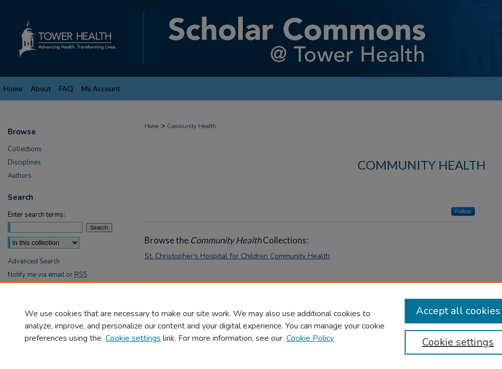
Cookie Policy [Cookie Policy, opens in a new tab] (310, 338)
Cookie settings (133, 338)
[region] (251, 325)
